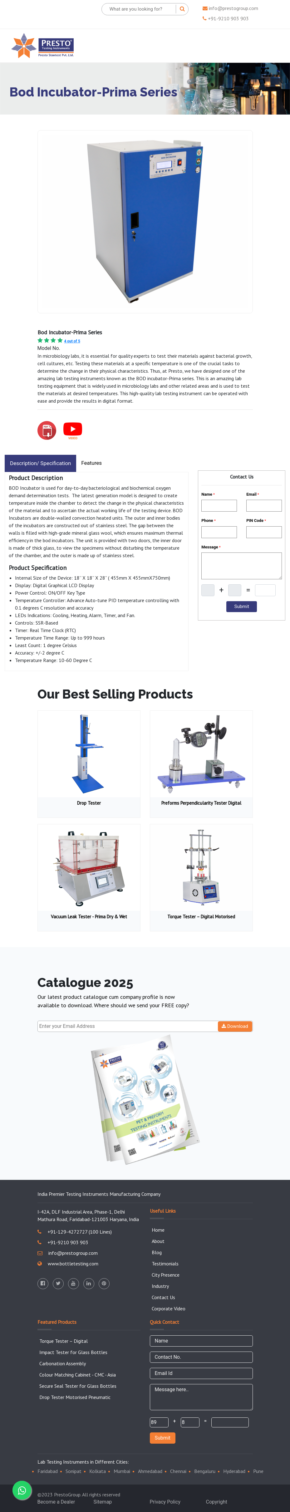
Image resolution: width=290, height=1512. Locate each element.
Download (235, 1026)
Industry (160, 1286)
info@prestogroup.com (230, 8)
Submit (162, 1438)
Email (252, 494)
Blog (157, 1252)
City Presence (165, 1275)
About (158, 1241)
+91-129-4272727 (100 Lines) (74, 1232)
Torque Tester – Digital (63, 1341)
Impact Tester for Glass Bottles (73, 1352)
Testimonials (165, 1263)
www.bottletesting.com (67, 1263)
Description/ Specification (40, 463)
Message (210, 547)
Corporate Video (168, 1308)
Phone (208, 520)
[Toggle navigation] (270, 45)
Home (158, 1230)
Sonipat (73, 1471)
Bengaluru (204, 1471)
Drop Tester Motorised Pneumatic (75, 1397)
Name (208, 494)
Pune (258, 1471)
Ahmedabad (150, 1471)
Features (91, 463)
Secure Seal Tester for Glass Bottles (77, 1386)
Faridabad (47, 1471)
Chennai (178, 1471)
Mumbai (122, 1471)
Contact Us (163, 1297)
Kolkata (97, 1471)
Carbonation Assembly (62, 1363)
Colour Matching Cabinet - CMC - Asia (77, 1375)
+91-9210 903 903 (226, 18)
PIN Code (256, 520)
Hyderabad (234, 1471)
